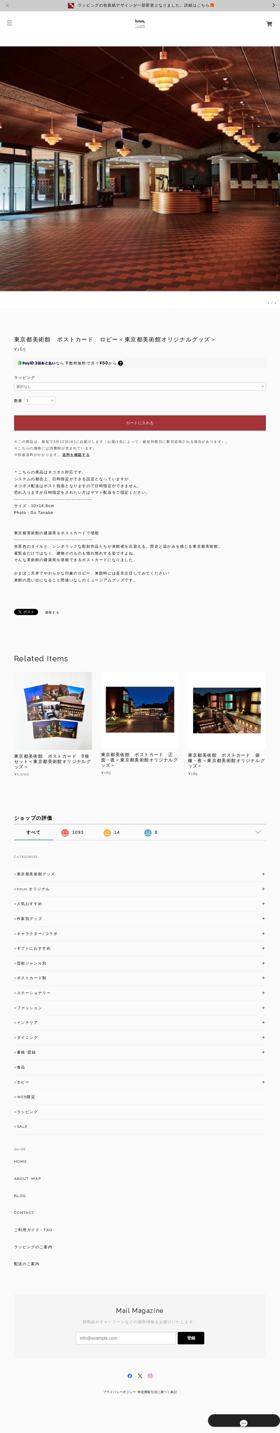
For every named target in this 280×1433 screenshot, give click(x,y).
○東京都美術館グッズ (34, 874)
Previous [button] (6, 170)
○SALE (21, 1126)
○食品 (19, 1067)
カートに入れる (140, 423)
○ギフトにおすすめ (32, 948)
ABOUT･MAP (27, 1178)
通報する (52, 612)
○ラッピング (26, 1112)
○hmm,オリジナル (32, 889)
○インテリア (26, 1022)
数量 (18, 401)
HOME (20, 1161)
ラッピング (24, 377)
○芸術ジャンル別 (30, 963)
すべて (33, 832)
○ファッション (28, 1008)
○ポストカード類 (30, 978)
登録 (191, 1338)
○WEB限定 (25, 1097)
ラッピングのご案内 (33, 1247)
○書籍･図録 (25, 1052)
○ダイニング (26, 1037)
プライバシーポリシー (119, 1392)
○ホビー (22, 1082)
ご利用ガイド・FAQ (33, 1230)
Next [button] (273, 170)
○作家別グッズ (28, 919)
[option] (140, 170)
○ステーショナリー (32, 993)
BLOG (20, 1196)
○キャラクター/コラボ (36, 934)
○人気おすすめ (28, 904)
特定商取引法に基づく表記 (157, 1392)
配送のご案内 (27, 1264)
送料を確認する (76, 455)
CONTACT (24, 1212)
